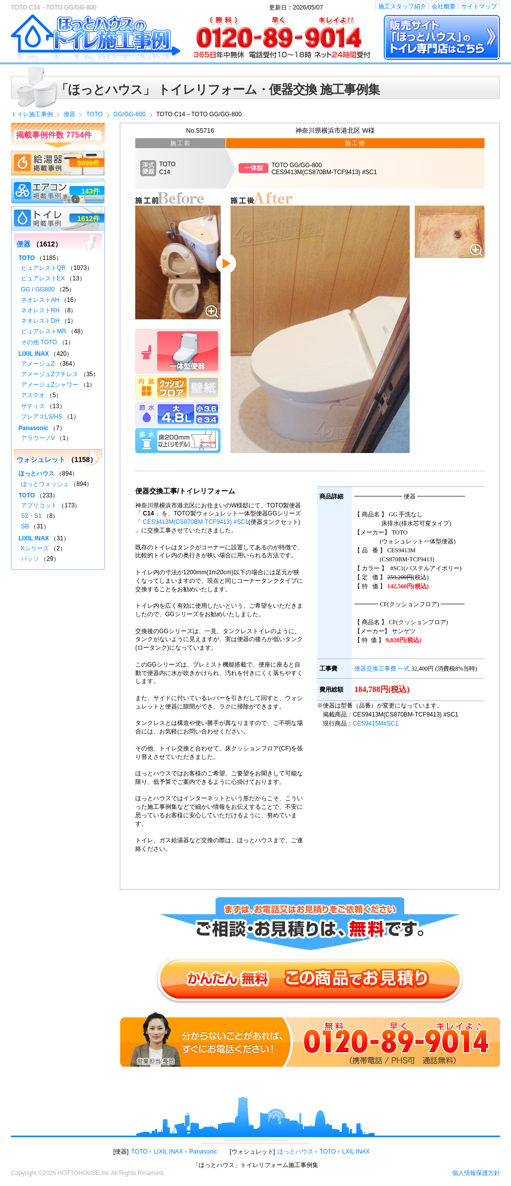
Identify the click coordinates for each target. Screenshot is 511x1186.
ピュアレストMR (43, 331)
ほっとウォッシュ (45, 483)
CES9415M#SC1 (375, 723)
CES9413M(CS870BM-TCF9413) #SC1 (195, 521)
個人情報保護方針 (476, 1173)
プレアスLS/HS (41, 416)
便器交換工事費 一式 (382, 668)
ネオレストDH (40, 320)
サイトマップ (479, 6)
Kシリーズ (35, 548)
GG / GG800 (37, 289)
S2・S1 (31, 515)
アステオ (33, 395)
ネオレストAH (40, 299)
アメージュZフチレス (49, 374)
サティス (33, 406)
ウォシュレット (40, 460)
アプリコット (39, 505)
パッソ (30, 558)
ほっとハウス (36, 473)
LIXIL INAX (33, 353)
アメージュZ (37, 363)
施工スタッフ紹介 (402, 6)
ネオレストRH (40, 310)
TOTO (26, 257)
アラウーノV (38, 438)
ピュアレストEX (43, 278)
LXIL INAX (356, 1151)
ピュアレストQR (43, 267)
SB (25, 526)
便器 (23, 244)
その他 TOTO (39, 342)
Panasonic (33, 428)
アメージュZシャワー (49, 384)
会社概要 (444, 6)
